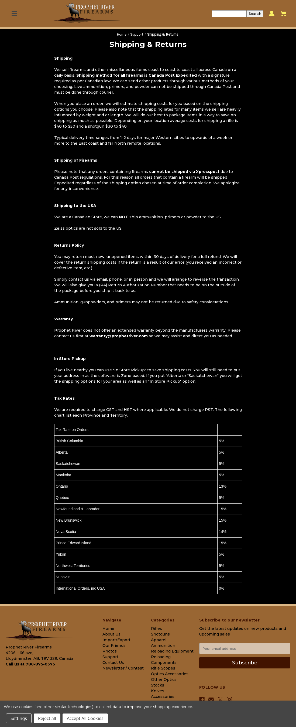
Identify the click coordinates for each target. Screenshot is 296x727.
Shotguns (160, 634)
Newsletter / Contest (123, 668)
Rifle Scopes (163, 668)
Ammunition (163, 645)
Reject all (47, 718)
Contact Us (113, 662)
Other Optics (164, 679)
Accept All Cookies (85, 718)
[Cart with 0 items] (283, 13)
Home (108, 628)
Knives (157, 690)
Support (110, 656)
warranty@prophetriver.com (119, 336)
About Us (111, 634)
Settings (19, 718)
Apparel (158, 639)
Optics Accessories (169, 673)
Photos (109, 651)
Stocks (157, 685)
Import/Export (116, 639)
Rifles (156, 628)
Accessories (162, 696)
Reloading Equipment (172, 651)
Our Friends (114, 645)
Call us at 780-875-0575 (30, 664)
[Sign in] (271, 13)
